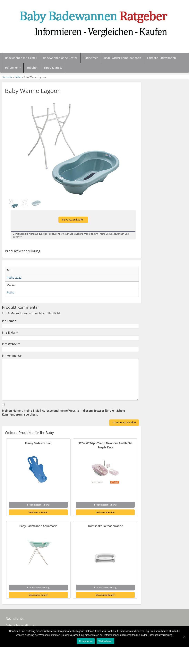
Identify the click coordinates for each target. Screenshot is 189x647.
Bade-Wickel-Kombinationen (122, 58)
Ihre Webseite (11, 344)
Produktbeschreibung (38, 504)
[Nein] (184, 637)
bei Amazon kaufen (73, 219)
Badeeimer (91, 58)
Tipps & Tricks (53, 67)
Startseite (7, 76)
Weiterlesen (105, 641)
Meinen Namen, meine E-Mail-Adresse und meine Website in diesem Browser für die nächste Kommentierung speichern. (63, 412)
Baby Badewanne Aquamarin (38, 526)
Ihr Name (9, 321)
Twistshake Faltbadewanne (105, 526)
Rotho (18, 76)
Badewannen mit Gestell (21, 58)
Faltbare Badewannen (161, 58)
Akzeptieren (85, 641)
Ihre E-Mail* (10, 332)
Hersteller (13, 67)
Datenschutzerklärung (20, 625)
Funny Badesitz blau (38, 443)
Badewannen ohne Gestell (60, 58)
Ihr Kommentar (12, 355)
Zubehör (32, 67)
